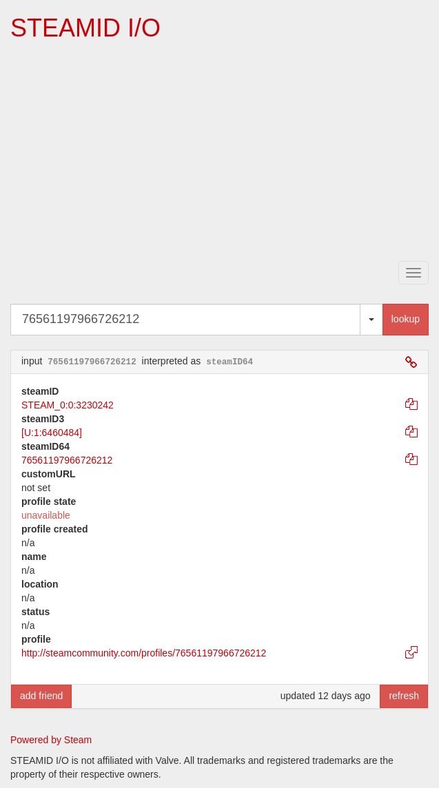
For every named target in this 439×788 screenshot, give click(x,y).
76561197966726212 (66, 460)
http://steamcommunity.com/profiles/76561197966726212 (143, 653)
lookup (405, 318)
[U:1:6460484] (51, 432)
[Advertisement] (224, 152)
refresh (404, 695)
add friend (41, 695)
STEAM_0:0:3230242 (67, 405)
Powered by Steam (51, 739)
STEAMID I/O (85, 28)
